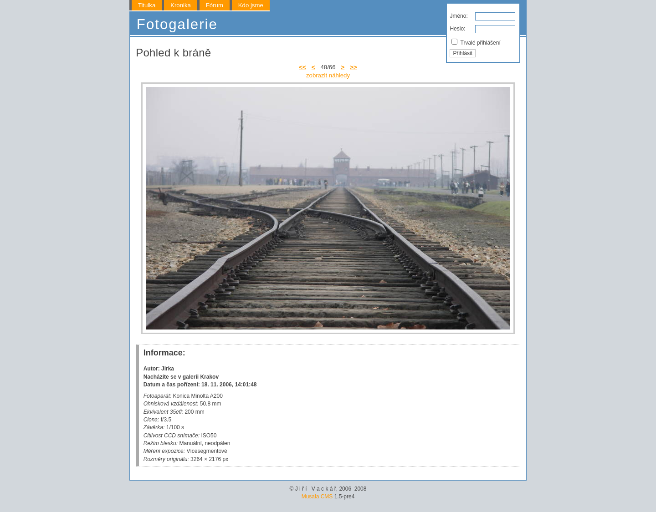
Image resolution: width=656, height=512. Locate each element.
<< (302, 67)
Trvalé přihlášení (475, 42)
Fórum (214, 5)
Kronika (180, 5)
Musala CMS (317, 496)
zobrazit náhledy (328, 75)
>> (353, 67)
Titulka (146, 5)
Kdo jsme (250, 5)
